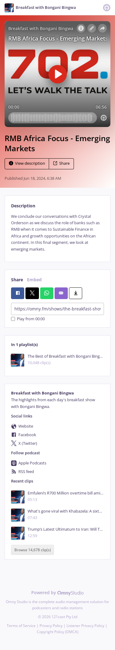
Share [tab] (17, 280)
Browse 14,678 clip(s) (32, 549)
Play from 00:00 (28, 319)
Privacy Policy (51, 625)
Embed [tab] (34, 280)
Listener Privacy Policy (85, 625)
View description (27, 163)
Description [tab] (23, 206)
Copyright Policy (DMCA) (58, 631)
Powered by (57, 592)
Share (61, 163)
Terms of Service (21, 625)
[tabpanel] (57, 232)
